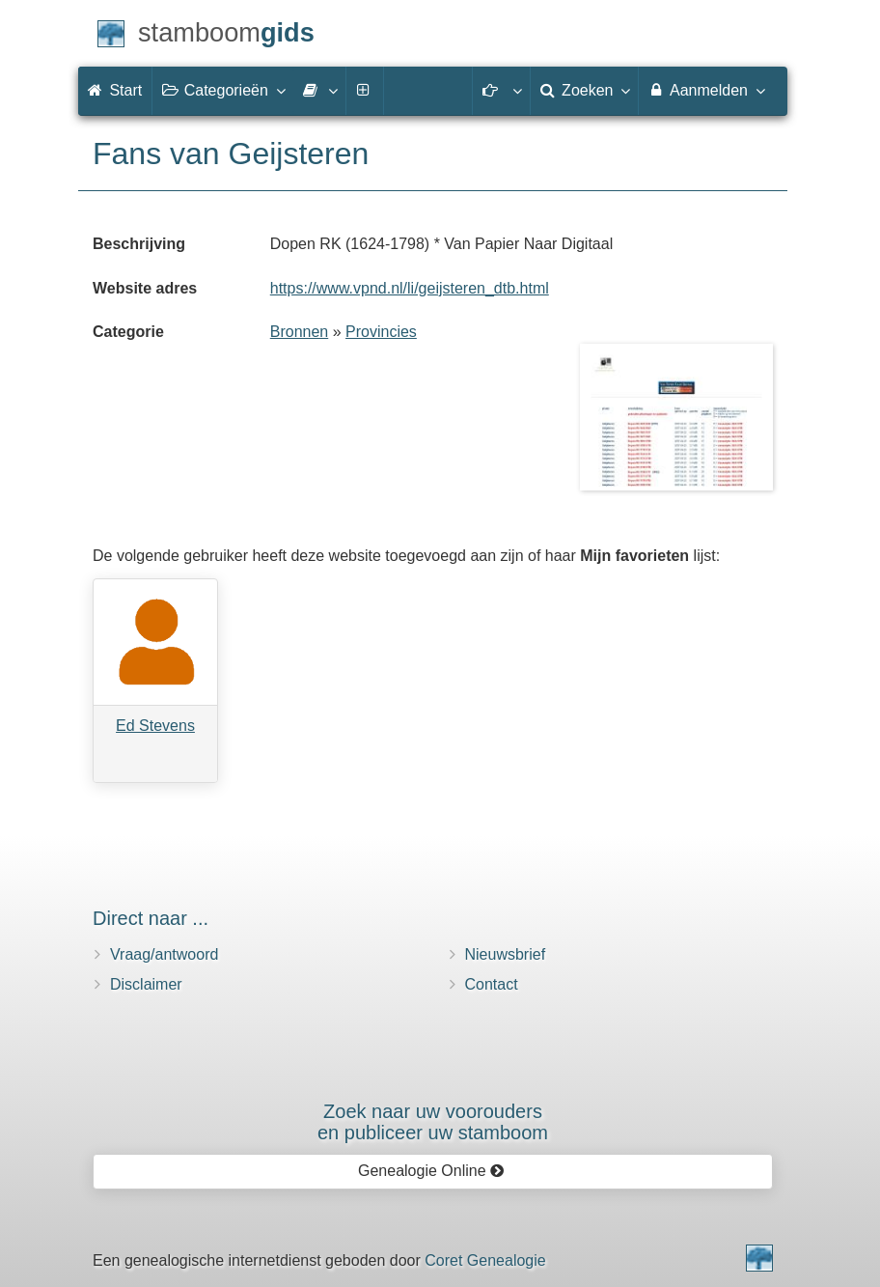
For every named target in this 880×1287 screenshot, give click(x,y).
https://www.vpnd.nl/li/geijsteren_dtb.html (409, 288)
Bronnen (299, 331)
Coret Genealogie (485, 1260)
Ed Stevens (155, 725)
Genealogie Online (431, 1170)
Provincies (381, 331)
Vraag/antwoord (164, 954)
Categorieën (223, 89)
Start (115, 90)
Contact (491, 984)
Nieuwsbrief (505, 954)
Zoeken (584, 89)
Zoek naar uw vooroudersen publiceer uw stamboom (432, 1122)
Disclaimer (146, 984)
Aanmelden (705, 89)
